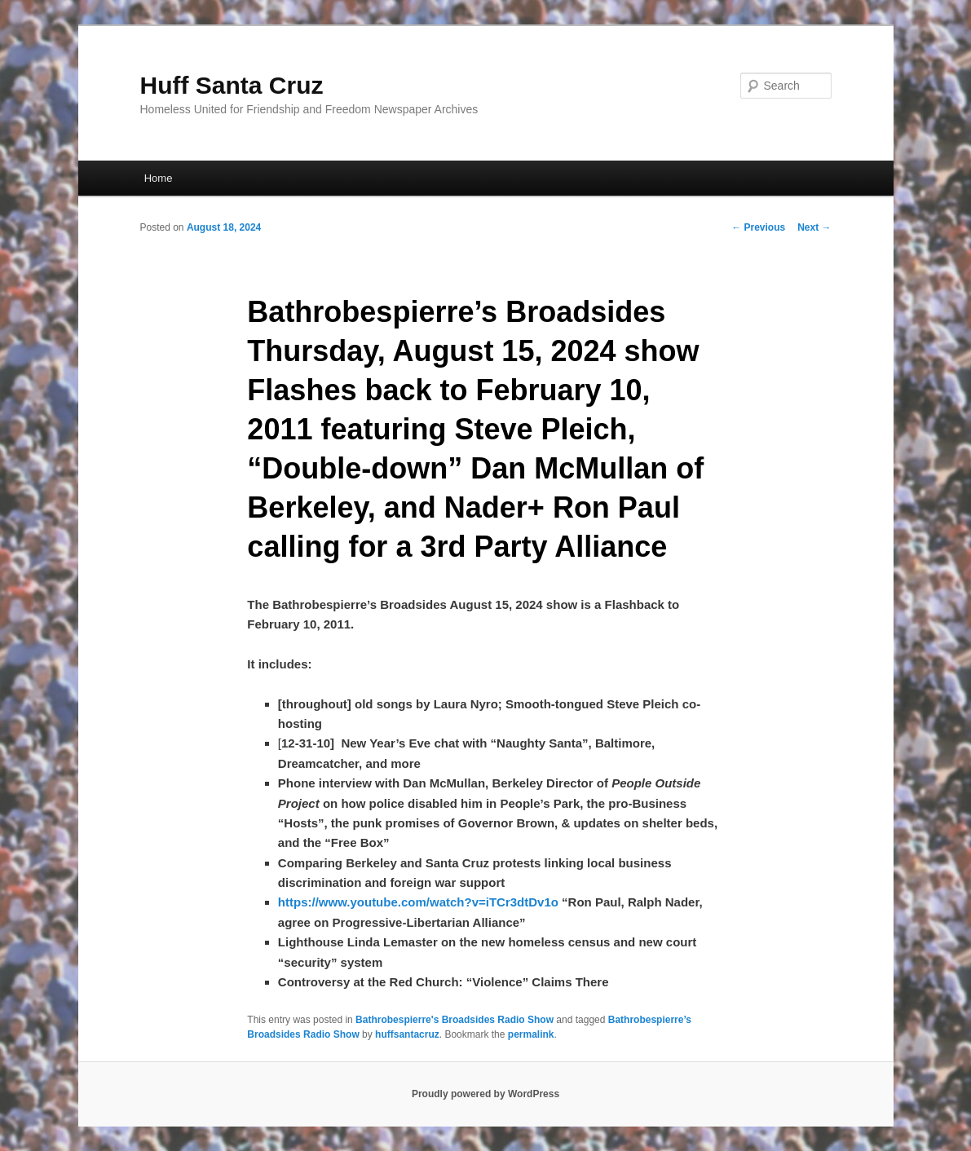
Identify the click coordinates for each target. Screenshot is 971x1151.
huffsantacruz (407, 1034)
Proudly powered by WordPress (485, 1094)
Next (814, 227)
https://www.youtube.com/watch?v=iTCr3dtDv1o (418, 902)
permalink (531, 1034)
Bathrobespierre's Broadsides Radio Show (454, 1019)
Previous (758, 227)
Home (158, 178)
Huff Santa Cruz (232, 85)
